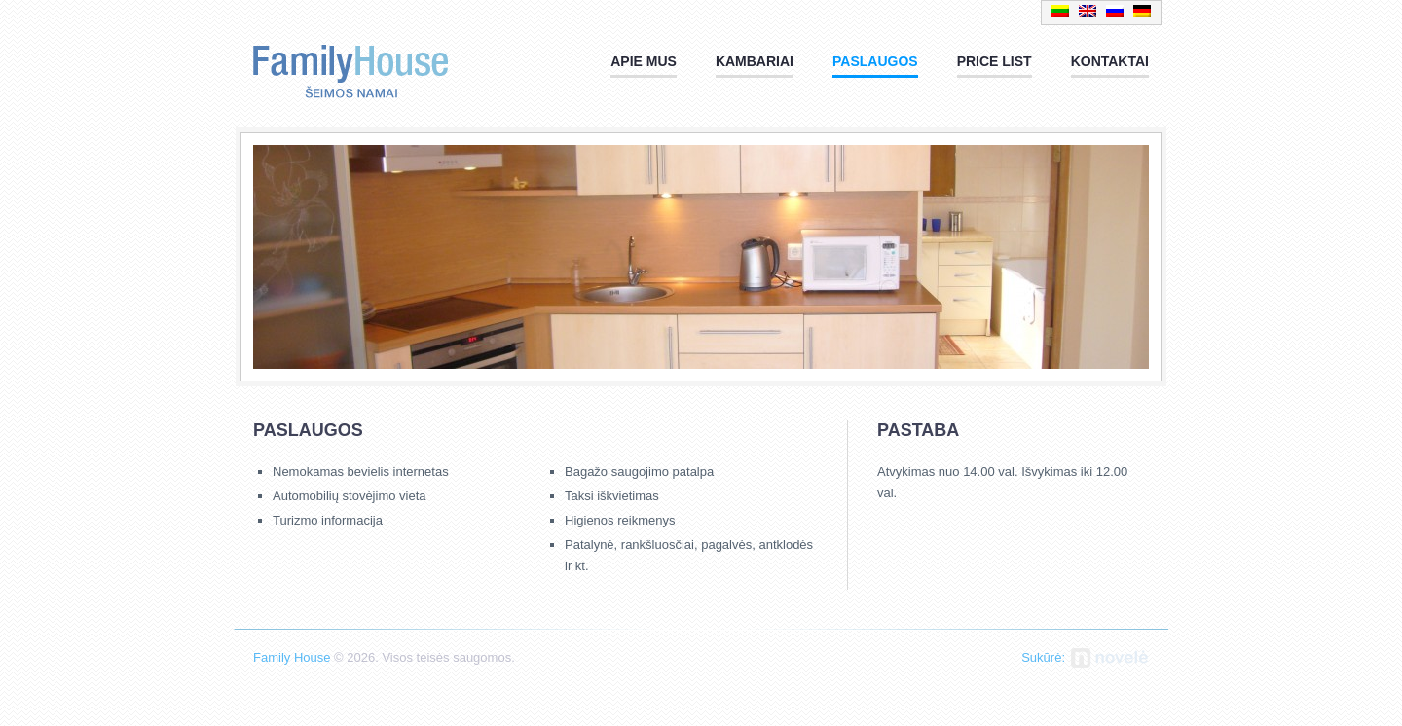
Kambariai (754, 61)
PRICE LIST (994, 61)
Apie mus (643, 61)
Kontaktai (1110, 61)
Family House (350, 66)
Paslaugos (875, 61)
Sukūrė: (1043, 657)
